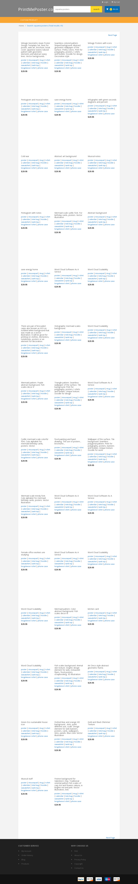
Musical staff (27, 778)
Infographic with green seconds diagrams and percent (102, 100)
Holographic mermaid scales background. (67, 327)
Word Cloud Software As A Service (66, 270)
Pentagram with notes (31, 212)
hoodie (44, 62)
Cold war (25, 156)
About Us (78, 855)
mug (41, 60)
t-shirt (47, 60)
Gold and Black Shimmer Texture (99, 723)
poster (24, 60)
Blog (23, 859)
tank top (35, 65)
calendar (26, 62)
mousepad (33, 60)
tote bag (35, 62)
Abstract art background (65, 156)
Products (25, 863)
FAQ (76, 851)
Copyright (78, 863)
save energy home (62, 99)
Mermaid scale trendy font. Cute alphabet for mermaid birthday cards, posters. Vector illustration (35, 499)
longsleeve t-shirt (28, 68)
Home (21, 25)
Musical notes (94, 156)
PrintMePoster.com (37, 9)
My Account (26, 851)
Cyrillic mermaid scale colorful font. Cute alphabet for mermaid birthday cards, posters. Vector (34, 442)
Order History (27, 855)
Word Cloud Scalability (98, 269)
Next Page (112, 35)
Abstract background (97, 212)
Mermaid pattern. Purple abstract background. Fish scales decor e (32, 384)
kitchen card (93, 609)
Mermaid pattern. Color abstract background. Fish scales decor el (66, 611)
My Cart (117, 2)
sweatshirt (25, 65)
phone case (43, 68)
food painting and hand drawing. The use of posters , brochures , (67, 441)
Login (106, 2)
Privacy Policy (80, 859)
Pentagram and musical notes (34, 99)
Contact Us (79, 868)
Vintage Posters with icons (100, 43)
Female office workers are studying (33, 553)
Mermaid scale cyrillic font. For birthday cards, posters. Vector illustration (68, 215)
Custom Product (29, 20)
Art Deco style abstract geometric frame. (98, 666)
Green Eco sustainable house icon (34, 723)
